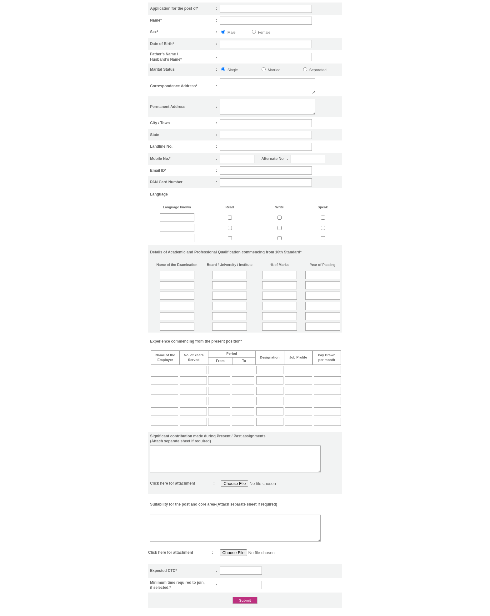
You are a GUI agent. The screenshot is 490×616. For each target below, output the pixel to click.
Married (274, 70)
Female (264, 32)
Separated (317, 70)
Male (232, 32)
